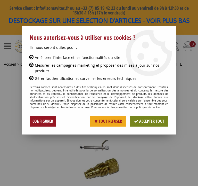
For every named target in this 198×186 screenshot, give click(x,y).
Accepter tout (149, 121)
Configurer (42, 121)
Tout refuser (108, 121)
